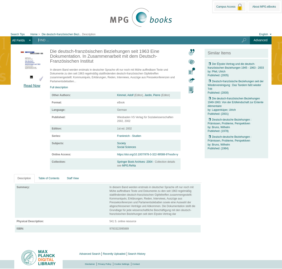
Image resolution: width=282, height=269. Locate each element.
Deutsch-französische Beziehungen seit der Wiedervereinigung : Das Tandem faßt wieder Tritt (236, 85)
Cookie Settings (121, 264)
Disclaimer (90, 264)
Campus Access (229, 6)
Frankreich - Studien (129, 136)
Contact (136, 264)
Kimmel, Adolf (125, 95)
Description (24, 178)
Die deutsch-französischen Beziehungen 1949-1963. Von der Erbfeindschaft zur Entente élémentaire (235, 102)
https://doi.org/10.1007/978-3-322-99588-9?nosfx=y (147, 154)
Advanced (261, 40)
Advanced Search (90, 253)
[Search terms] (133, 40)
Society (121, 143)
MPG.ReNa (129, 165)
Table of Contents (49, 178)
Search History (137, 253)
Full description (59, 87)
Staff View (73, 178)
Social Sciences (126, 147)
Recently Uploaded (114, 253)
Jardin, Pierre (152, 95)
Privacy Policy (104, 264)
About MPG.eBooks (264, 6)
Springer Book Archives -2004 (135, 161)
